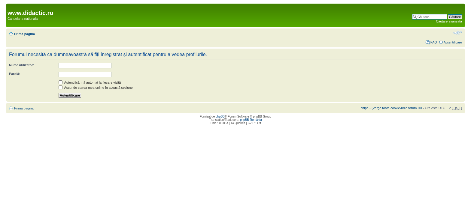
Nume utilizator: (21, 65)
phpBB (220, 116)
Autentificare (453, 42)
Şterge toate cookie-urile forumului (397, 108)
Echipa (363, 108)
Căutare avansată (449, 21)
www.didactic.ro (30, 13)
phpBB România (251, 119)
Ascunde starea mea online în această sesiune (96, 87)
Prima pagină (24, 34)
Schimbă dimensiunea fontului (457, 32)
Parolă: (14, 74)
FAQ (433, 42)
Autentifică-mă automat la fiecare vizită (90, 82)
